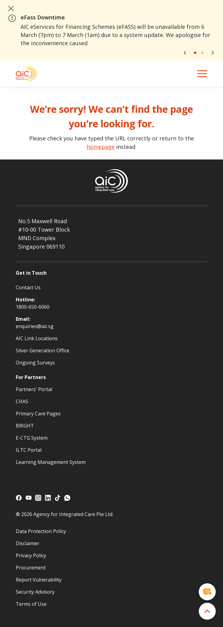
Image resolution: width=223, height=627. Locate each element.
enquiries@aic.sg (35, 326)
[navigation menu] (202, 73)
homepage (101, 146)
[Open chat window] (207, 591)
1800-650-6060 (32, 306)
